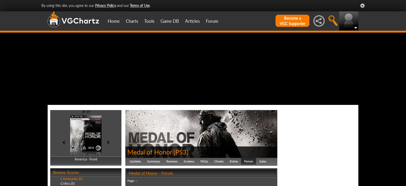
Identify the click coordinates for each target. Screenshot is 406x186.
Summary (153, 161)
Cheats (218, 161)
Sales (262, 161)
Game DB (170, 21)
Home (114, 21)
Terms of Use (140, 5)
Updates (135, 161)
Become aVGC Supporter (292, 21)
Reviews (171, 161)
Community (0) (71, 179)
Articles (192, 21)
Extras (234, 161)
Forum (212, 21)
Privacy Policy (105, 5)
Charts (132, 21)
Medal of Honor (149, 152)
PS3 (181, 152)
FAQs (204, 161)
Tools (149, 21)
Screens (189, 161)
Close (362, 6)
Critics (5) (68, 183)
